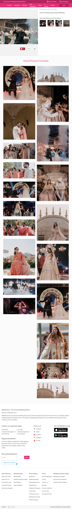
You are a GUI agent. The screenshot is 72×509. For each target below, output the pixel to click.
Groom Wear (32, 491)
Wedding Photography (35, 488)
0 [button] (29, 49)
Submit (27, 457)
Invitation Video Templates (60, 482)
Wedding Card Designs (59, 476)
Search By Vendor (6, 476)
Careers (44, 479)
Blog (40, 5)
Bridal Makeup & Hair (34, 482)
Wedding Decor (33, 485)
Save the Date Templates (59, 479)
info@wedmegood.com (23, 432)
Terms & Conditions (47, 488)
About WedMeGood (47, 476)
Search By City (5, 479)
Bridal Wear (32, 476)
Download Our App (6, 482)
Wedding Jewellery (34, 479)
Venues (9, 5)
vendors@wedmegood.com (9, 432)
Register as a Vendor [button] (9, 462)
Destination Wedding (7, 488)
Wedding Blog (17, 476)
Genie (53, 5)
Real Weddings (33, 5)
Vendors (17, 5)
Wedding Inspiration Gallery (21, 479)
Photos (24, 5)
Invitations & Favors (34, 494)
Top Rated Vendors (6, 485)
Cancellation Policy (47, 494)
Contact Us (45, 482)
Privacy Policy (45, 491)
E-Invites (46, 5)
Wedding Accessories (34, 497)
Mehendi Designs (33, 500)
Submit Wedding (18, 485)
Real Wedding (17, 482)
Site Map (44, 485)
